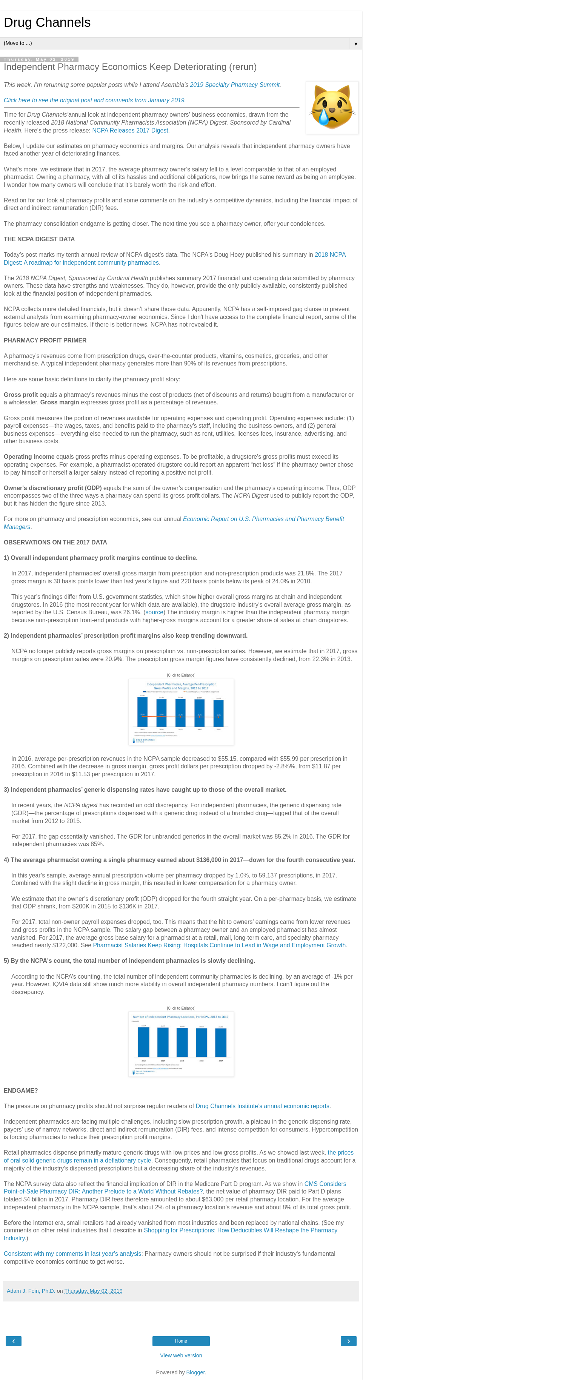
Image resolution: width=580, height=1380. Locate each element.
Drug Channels (47, 22)
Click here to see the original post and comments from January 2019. (95, 100)
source (154, 612)
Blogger (195, 1372)
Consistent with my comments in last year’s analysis (72, 1253)
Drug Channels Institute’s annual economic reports (262, 1106)
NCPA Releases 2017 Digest (130, 130)
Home (181, 1341)
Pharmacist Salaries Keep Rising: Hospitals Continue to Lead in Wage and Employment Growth (219, 945)
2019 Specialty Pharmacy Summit (235, 85)
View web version (181, 1355)
